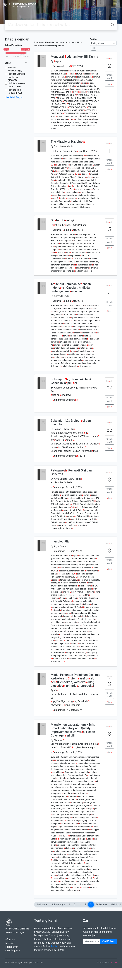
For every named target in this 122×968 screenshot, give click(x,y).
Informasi (10, 939)
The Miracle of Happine (68, 141)
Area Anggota (12, 950)
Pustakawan (11, 946)
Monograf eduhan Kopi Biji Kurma (74, 56)
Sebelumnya (58, 904)
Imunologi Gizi (60, 541)
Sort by (93, 39)
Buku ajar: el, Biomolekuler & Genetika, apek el (71, 381)
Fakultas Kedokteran (15, 69)
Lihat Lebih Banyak (14, 97)
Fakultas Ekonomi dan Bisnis (16, 77)
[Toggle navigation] (115, 5)
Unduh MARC (110, 76)
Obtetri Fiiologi (62, 220)
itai (109, 84)
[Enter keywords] (92, 941)
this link (54, 946)
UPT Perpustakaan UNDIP (17, 85)
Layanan (9, 943)
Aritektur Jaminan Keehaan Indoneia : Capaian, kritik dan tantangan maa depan (71, 287)
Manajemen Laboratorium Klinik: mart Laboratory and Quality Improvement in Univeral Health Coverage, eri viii (73, 730)
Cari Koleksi (108, 941)
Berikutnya (101, 904)
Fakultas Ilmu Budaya (15, 91)
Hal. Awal (42, 904)
